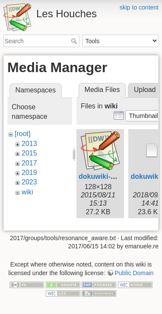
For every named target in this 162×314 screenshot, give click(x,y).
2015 (29, 153)
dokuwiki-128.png (108, 176)
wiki (27, 192)
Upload (145, 89)
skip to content (139, 7)
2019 (29, 172)
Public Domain (133, 268)
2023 (29, 182)
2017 (29, 163)
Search (75, 41)
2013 (29, 143)
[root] (22, 133)
